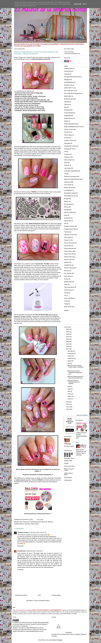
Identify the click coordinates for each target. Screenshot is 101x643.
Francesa (66, 154)
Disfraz (66, 121)
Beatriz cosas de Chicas (30, 152)
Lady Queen (67, 168)
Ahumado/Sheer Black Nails (72, 76)
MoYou (66, 207)
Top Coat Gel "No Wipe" (22, 107)
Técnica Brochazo (69, 287)
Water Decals (68, 306)
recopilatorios (68, 265)
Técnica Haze (68, 290)
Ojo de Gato (67, 220)
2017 (67, 349)
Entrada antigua (56, 595)
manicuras (27, 524)
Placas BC (67, 240)
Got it (85, 4)
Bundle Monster (68, 99)
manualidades (68, 190)
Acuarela (66, 74)
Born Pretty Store (56, 478)
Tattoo (66, 284)
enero (69, 399)
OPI (65, 223)
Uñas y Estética (68, 298)
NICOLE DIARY (68, 212)
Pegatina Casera (69, 226)
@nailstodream (42, 152)
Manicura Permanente (70, 176)
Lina (65, 173)
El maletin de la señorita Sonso (50, 10)
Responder (20, 546)
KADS (66, 162)
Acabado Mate (68, 68)
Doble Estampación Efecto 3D (38, 522)
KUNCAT (66, 165)
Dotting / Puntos (68, 129)
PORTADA (62, 632)
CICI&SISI (67, 110)
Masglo (66, 198)
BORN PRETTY (68, 88)
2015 (67, 404)
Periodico (66, 232)
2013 (67, 409)
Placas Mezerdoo (69, 248)
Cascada (66, 101)
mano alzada (67, 184)
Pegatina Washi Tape (70, 229)
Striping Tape (68, 281)
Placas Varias (35, 524)
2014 (67, 406)
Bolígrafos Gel (68, 85)
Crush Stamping (68, 112)
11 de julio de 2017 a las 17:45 (37, 532)
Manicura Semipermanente (71, 179)
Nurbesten (67, 218)
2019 (67, 344)
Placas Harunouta (69, 243)
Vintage (66, 304)
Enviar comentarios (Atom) (41, 600)
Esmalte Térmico (69, 140)
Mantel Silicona (68, 187)
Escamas (66, 137)
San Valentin (67, 273)
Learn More (78, 4)
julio (69, 363)
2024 (67, 332)
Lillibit (49, 152)
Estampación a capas (70, 146)
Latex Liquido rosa (20, 105)
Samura (66, 270)
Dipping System (68, 118)
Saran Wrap (67, 276)
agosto (70, 361)
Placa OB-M (67, 237)
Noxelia (66, 463)
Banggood (67, 79)
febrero (70, 396)
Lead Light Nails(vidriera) (71, 171)
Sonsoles (20, 551)
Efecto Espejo (68, 135)
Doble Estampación (69, 124)
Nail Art (37, 276)
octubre (70, 356)
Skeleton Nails (68, 460)
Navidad (66, 209)
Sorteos (66, 279)
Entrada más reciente (21, 595)
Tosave (66, 292)
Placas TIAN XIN (69, 254)
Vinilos (66, 301)
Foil (65, 151)
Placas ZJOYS (68, 259)
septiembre (71, 358)
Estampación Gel (69, 149)
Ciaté (65, 107)
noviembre (71, 353)
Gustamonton (68, 480)
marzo (69, 394)
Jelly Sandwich (68, 160)
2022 (67, 336)
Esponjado (67, 143)
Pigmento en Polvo (69, 234)
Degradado (67, 115)
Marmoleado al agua (70, 193)
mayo (69, 389)
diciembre (70, 351)
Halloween (67, 157)
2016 (67, 402)
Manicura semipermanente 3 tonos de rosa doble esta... (75, 377)
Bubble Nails (67, 96)
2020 (67, 341)
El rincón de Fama (69, 466)
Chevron (66, 104)
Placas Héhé (67, 245)
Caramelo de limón (23, 532)
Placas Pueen (68, 251)
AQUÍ (46, 279)
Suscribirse (69, 430)
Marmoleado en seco (70, 196)
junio (69, 386)
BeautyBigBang (68, 82)
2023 (67, 334)
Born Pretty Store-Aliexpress (72, 93)
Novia (65, 215)
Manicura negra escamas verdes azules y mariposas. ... (75, 367)
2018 (67, 346)
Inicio (39, 595)
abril (69, 391)
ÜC (65, 295)
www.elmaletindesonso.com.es (34, 628)
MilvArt (66, 201)
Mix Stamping (68, 204)
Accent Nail (67, 71)
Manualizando (68, 477)
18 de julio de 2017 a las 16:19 (33, 551)
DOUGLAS (67, 132)
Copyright (77, 634)
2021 (67, 339)
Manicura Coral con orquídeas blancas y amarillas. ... (73, 382)
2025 (67, 329)
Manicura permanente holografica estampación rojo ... (74, 372)
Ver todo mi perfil (69, 446)
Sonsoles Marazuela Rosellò (41, 622)
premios (66, 262)
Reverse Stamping (69, 268)
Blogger (60, 640)
